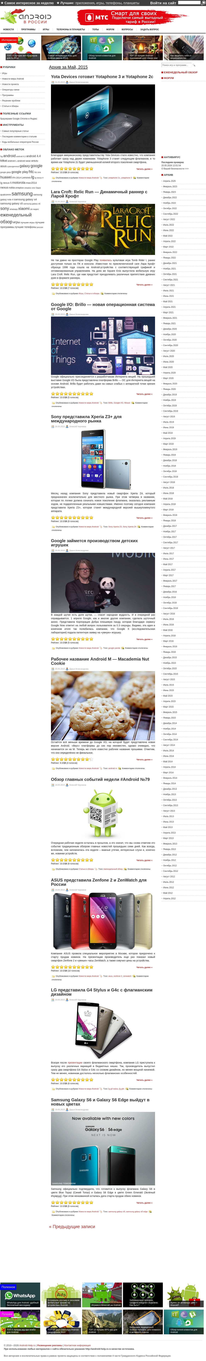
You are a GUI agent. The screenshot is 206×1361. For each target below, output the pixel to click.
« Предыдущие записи (72, 1226)
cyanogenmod (13, 166)
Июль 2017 (168, 553)
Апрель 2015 (169, 701)
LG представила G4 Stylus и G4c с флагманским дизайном (102, 992)
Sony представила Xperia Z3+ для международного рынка (86, 419)
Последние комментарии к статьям (19, 136)
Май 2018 (168, 498)
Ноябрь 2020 (169, 334)
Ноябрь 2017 (169, 531)
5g (1, 156)
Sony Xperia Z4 (129, 527)
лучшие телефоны (25, 227)
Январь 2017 (169, 586)
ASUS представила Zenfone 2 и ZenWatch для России (99, 882)
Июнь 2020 (168, 362)
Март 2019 (168, 444)
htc (31, 171)
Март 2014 (168, 772)
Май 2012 (168, 893)
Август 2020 (169, 351)
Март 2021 (168, 312)
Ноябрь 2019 (169, 400)
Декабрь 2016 (170, 592)
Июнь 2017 (168, 559)
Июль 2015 (168, 685)
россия (40, 227)
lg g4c (121, 1089)
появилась (106, 260)
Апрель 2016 (169, 635)
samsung (22, 193)
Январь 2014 (169, 783)
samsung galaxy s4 (25, 199)
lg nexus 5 (6, 182)
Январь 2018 (169, 520)
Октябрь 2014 (170, 734)
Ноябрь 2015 (169, 663)
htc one (38, 172)
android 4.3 (21, 156)
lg (32, 177)
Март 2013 (168, 838)
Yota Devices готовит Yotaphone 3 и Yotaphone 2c (102, 77)
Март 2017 (168, 575)
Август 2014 (169, 745)
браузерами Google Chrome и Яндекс (18, 118)
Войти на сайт (163, 3)
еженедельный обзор (113, 869)
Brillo (110, 403)
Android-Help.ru (27, 1345)
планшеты (131, 3)
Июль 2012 (168, 882)
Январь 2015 (169, 718)
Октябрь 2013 (170, 800)
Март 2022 (168, 247)
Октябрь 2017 (170, 537)
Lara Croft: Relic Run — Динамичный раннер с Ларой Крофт (99, 194)
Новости (8, 29)
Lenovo (26, 177)
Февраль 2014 (170, 778)
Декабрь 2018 (170, 460)
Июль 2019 (168, 422)
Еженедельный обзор (181, 72)
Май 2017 (168, 564)
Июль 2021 (168, 290)
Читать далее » (144, 169)
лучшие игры (27, 222)
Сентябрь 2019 (170, 411)
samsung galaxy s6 (31, 204)
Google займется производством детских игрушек (94, 543)
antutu (34, 160)
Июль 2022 (168, 225)
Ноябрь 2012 (169, 860)
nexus (4, 187)
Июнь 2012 (168, 887)
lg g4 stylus (113, 1089)
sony (4, 208)
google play (20, 172)
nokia (12, 187)
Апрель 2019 (169, 438)
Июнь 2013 (168, 822)
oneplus (19, 187)
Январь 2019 (169, 455)
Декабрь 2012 (170, 854)
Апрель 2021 (169, 307)
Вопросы (127, 29)
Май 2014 (168, 761)
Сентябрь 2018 (170, 477)
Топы (95, 29)
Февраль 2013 (170, 843)
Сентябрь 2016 (170, 608)
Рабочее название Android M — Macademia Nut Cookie (100, 661)
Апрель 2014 (169, 767)
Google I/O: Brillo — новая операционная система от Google (103, 306)
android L (12, 161)
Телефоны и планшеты (70, 29)
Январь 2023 (169, 192)
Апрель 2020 (169, 373)
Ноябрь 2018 (169, 466)
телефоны (113, 3)
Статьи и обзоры (10, 106)
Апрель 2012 (169, 898)
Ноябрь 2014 (169, 728)
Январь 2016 (169, 652)
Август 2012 (169, 876)
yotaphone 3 (126, 178)
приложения (85, 3)
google (36, 166)
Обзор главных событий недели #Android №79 (100, 779)
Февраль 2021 (170, 318)
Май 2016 (168, 630)
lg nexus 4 (39, 178)
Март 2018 (168, 509)
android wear (24, 161)
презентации (75, 1062)
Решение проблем (11, 100)
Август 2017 (169, 548)
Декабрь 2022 (170, 197)
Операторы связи (10, 90)
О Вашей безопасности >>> (175, 168)
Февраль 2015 (170, 712)
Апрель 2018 (169, 504)
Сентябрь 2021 (170, 279)
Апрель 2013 (169, 833)
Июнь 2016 (168, 624)
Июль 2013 (168, 816)
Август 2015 (169, 679)
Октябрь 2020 (170, 340)
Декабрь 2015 (170, 657)
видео (36, 209)
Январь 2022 (169, 258)
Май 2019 (168, 433)
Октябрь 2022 (170, 208)
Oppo (38, 188)
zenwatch (127, 976)
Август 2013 (169, 811)
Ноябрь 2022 (169, 203)
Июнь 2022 (168, 230)
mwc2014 (31, 182)
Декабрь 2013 (170, 789)
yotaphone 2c (114, 178)
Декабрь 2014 (170, 723)
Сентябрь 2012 (170, 871)
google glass (5, 172)
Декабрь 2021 (170, 263)
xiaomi (24, 208)
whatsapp (14, 209)
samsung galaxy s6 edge (137, 1211)
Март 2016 (168, 641)
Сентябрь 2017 (170, 542)
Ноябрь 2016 (169, 597)
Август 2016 (169, 613)
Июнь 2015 (168, 690)
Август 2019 (169, 416)
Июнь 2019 (168, 427)
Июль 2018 (168, 488)
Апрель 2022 (169, 241)
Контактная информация (77, 1345)
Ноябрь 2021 (169, 268)
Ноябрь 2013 (169, 794)
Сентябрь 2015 (170, 674)
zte (31, 209)
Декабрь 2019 (170, 394)
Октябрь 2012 (170, 865)
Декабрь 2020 (170, 329)
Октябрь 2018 (170, 471)
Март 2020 (168, 378)
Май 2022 (168, 236)
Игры (46, 29)
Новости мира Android (13, 79)
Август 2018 (169, 482)
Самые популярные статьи (15, 131)
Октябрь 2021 (170, 274)
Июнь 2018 (168, 493)
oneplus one (29, 188)
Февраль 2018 (170, 515)
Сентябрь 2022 (170, 214)
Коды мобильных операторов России (20, 142)
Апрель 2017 (169, 570)
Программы (28, 29)
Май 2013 (168, 827)
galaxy (25, 166)
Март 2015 (168, 707)
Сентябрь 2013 (170, 805)
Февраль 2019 (170, 449)
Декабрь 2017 (170, 526)
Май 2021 (168, 301)
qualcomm (5, 194)
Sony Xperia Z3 (115, 527)
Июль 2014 (168, 750)
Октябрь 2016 (170, 603)
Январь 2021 (169, 323)
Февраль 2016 (170, 646)
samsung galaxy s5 (11, 203)
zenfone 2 (118, 976)
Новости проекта (10, 84)
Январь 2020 (169, 389)
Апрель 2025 (169, 181)
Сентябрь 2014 (170, 739)
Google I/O (118, 403)
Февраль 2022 (170, 252)
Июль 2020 (168, 356)
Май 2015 (168, 696)
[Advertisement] (182, 117)
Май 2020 (168, 367)
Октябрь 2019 (170, 405)
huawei (6, 177)
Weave (127, 403)
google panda (114, 648)
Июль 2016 (168, 619)
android (9, 156)
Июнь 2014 (168, 756)
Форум (110, 29)
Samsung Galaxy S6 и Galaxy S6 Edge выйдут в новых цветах (100, 1102)
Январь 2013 (169, 849)
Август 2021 (169, 285)
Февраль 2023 (170, 186)
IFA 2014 (16, 177)
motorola (18, 182)
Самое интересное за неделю (29, 3)
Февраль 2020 (170, 383)
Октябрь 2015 (170, 668)
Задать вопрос (149, 29)
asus (3, 166)
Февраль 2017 (170, 581)
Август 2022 (169, 219)
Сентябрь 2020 (170, 345)
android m (112, 768)
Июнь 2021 (168, 296)
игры (100, 3)
